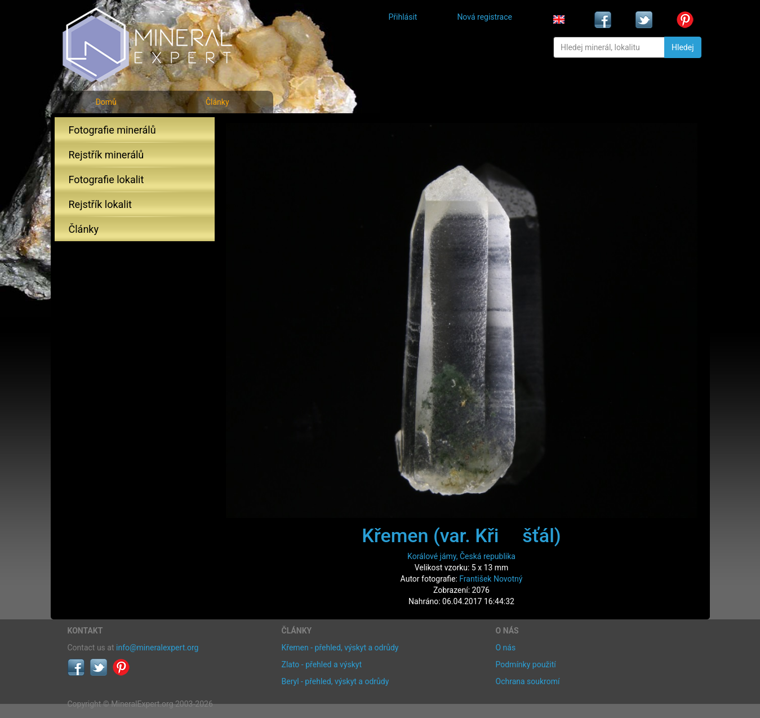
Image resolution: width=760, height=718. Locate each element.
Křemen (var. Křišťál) (461, 535)
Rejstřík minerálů (106, 155)
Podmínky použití (526, 664)
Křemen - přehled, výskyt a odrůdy (340, 647)
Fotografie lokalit (106, 179)
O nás (506, 647)
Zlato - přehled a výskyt (322, 664)
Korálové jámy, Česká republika (461, 556)
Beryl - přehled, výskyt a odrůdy (335, 681)
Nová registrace (484, 16)
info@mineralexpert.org (157, 647)
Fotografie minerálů (112, 130)
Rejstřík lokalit (100, 204)
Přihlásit (403, 16)
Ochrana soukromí (528, 681)
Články (217, 102)
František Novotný (490, 578)
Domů (106, 102)
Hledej (683, 47)
